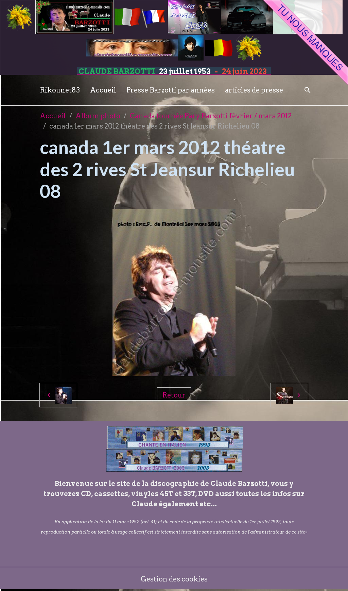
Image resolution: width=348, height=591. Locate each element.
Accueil (103, 90)
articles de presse (254, 90)
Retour (174, 395)
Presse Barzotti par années (170, 90)
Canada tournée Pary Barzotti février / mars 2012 (211, 116)
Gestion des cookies (174, 579)
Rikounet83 (60, 90)
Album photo (97, 116)
